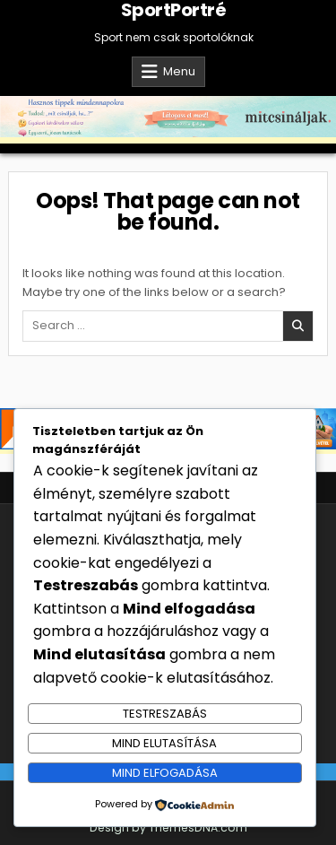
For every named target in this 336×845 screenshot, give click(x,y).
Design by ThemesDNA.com (168, 827)
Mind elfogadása (165, 772)
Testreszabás (165, 713)
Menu (179, 71)
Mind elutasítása (164, 743)
